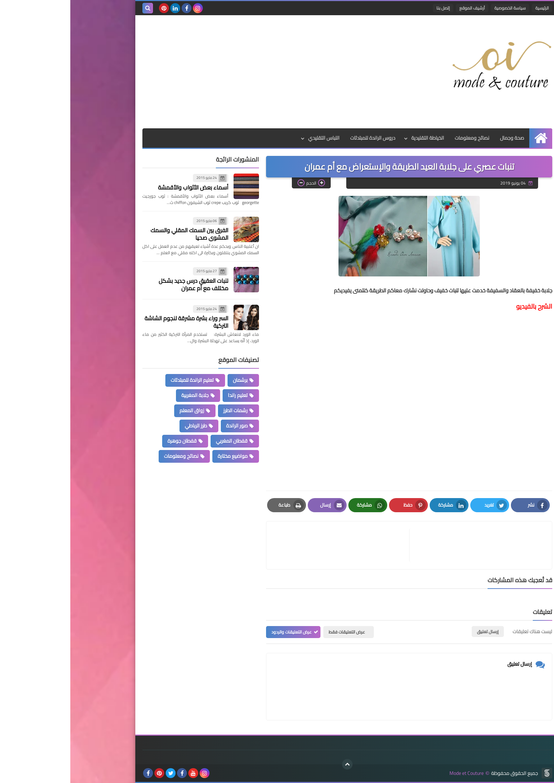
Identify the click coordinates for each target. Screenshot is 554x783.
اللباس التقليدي (253, 137)
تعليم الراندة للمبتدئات (121, 380)
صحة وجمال (442, 137)
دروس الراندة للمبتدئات (302, 137)
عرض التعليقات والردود (221, 632)
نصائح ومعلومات (401, 137)
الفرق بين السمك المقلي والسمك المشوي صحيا (119, 234)
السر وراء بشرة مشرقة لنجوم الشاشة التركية (116, 322)
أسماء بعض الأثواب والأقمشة (123, 187)
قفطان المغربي (161, 440)
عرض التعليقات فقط (276, 632)
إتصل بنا (372, 8)
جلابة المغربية (124, 395)
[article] (271, 545)
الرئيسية (471, 8)
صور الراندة (166, 425)
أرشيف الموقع (401, 8)
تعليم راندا (167, 395)
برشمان (170, 380)
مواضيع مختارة (162, 456)
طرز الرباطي (125, 425)
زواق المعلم (121, 410)
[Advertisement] (200, 71)
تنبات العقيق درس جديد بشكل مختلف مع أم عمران (123, 284)
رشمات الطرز (165, 410)
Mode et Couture (396, 773)
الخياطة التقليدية (357, 137)
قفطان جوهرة (111, 440)
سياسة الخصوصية (439, 8)
